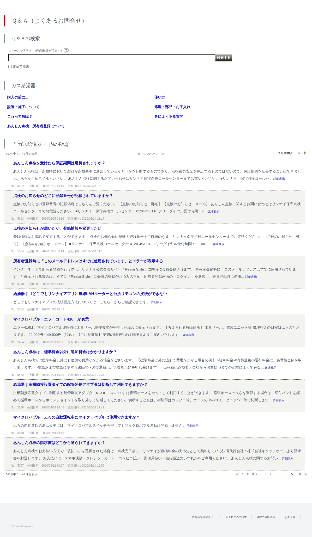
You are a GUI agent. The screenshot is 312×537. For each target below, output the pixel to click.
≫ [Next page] (305, 474)
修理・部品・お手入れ (172, 107)
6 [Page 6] (265, 474)
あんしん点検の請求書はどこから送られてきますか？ (59, 443)
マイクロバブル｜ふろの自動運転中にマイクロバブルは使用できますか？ (76, 417)
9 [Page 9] (280, 474)
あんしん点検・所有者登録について (36, 126)
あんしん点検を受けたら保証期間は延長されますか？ (59, 163)
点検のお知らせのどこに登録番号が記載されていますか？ (63, 196)
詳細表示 (279, 178)
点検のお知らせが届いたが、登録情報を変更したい (57, 228)
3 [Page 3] (253, 474)
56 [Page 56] (299, 474)
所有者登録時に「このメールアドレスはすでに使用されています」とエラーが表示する (88, 261)
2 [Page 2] (248, 474)
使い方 (159, 97)
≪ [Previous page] (237, 474)
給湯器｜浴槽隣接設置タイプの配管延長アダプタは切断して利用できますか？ (80, 385)
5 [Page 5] (260, 474)
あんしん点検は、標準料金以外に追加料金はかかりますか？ (65, 352)
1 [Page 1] (243, 474)
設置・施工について (23, 107)
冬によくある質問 (168, 116)
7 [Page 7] (270, 474)
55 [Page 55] (292, 474)
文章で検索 (20, 66)
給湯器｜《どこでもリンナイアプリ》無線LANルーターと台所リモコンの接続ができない (90, 294)
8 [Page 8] (275, 474)
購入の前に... (17, 97)
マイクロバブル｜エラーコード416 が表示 (51, 319)
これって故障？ (19, 116)
